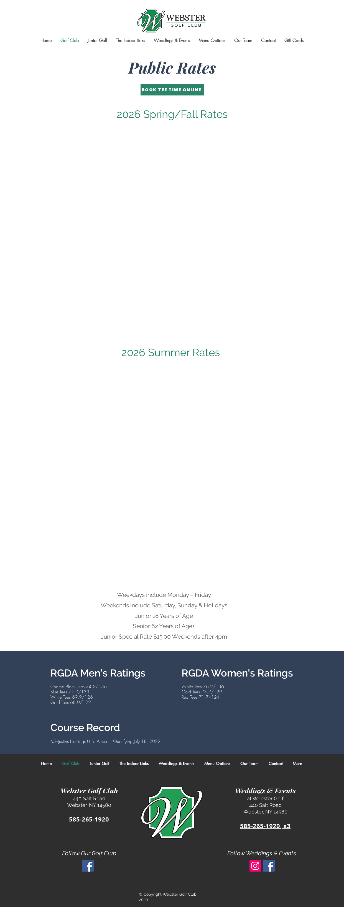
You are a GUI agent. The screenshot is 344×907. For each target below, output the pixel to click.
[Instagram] (255, 866)
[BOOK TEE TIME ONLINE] (172, 89)
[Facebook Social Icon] (88, 866)
